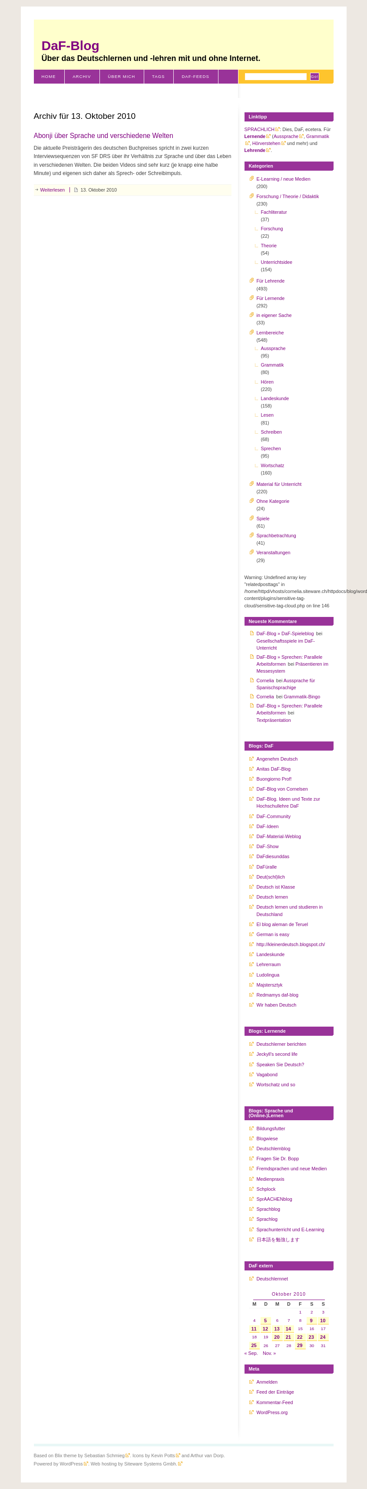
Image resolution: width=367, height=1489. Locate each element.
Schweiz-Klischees (67, 90)
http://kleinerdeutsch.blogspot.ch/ (291, 944)
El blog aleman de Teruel (282, 924)
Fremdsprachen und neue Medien (292, 1168)
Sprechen (271, 448)
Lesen (267, 415)
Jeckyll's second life (277, 1054)
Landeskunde (275, 398)
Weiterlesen (52, 189)
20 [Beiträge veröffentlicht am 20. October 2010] (276, 1337)
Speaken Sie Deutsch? (280, 1064)
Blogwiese (267, 1138)
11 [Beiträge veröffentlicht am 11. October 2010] (253, 1328)
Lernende (255, 136)
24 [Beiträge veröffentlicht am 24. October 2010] (322, 1337)
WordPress (71, 1463)
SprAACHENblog (274, 1199)
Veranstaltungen (274, 552)
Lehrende (255, 150)
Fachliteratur (274, 212)
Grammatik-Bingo (302, 696)
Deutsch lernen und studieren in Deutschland (290, 910)
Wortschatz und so (276, 1084)
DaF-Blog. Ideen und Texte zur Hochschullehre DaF (288, 802)
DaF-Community (274, 816)
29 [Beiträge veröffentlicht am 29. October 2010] (299, 1345)
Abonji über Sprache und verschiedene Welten (103, 135)
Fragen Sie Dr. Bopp (278, 1158)
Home (49, 76)
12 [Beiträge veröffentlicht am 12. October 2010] (265, 1328)
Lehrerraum (269, 964)
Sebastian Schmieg (104, 1455)
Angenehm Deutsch (277, 758)
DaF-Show (268, 846)
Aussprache (286, 136)
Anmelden (267, 1382)
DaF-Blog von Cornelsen (282, 789)
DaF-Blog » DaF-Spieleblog (285, 633)
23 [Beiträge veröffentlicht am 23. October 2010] (311, 1337)
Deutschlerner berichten (282, 1044)
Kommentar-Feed (275, 1402)
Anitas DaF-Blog (274, 768)
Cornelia (265, 680)
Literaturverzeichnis (139, 90)
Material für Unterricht (279, 484)
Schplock (266, 1189)
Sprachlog (267, 1219)
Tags (158, 76)
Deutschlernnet (272, 1278)
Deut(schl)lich (271, 876)
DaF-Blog (70, 45)
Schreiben (271, 432)
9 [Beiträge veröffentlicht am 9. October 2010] (311, 1320)
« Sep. (251, 1353)
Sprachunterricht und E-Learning (290, 1229)
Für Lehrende (271, 280)
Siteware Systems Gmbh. (150, 1463)
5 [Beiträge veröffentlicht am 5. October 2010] (265, 1320)
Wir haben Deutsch (277, 1004)
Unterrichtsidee (277, 262)
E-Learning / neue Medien (284, 179)
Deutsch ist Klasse (276, 886)
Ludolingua (268, 974)
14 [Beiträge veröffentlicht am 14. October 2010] (288, 1328)
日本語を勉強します (278, 1239)
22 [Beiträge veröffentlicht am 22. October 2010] (299, 1337)
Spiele (263, 518)
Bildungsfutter (271, 1128)
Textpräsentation (274, 720)
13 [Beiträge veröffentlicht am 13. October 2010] (276, 1328)
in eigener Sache (274, 315)
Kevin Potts (163, 1455)
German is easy (273, 934)
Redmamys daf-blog (278, 994)
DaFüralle (267, 866)
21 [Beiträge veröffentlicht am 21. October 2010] (288, 1337)
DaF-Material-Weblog (279, 836)
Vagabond (267, 1074)
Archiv (82, 76)
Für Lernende (271, 298)
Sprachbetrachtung (276, 535)
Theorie (269, 245)
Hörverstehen (266, 143)
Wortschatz (272, 465)
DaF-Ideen (268, 826)
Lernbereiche (270, 332)
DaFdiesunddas (273, 856)
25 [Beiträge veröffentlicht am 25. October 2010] (253, 1345)
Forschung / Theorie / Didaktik (288, 196)
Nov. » (269, 1353)
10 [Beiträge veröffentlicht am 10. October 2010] (322, 1320)
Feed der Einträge (275, 1392)
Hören (267, 381)
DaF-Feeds (195, 76)
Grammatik (272, 364)
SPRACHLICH (260, 129)
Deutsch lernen (272, 896)
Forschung (272, 228)
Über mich (121, 76)
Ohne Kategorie (273, 501)
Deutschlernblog (274, 1148)
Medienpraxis (270, 1179)
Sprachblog (269, 1209)
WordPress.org (272, 1412)
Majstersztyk (270, 984)
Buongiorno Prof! (274, 779)
